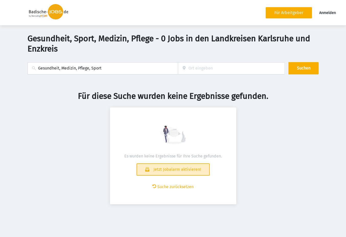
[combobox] (102, 68)
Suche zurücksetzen (173, 186)
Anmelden (327, 13)
